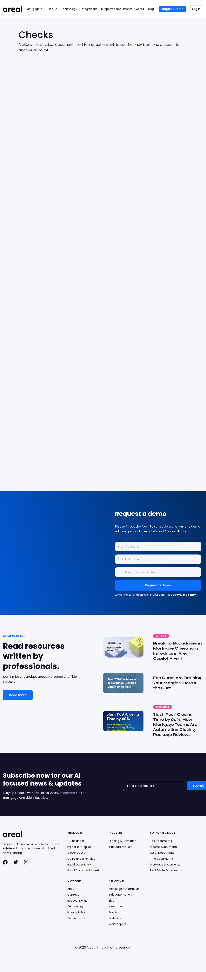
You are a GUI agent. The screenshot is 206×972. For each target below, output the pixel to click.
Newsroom (116, 906)
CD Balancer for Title (81, 859)
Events (113, 912)
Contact (73, 895)
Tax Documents (161, 841)
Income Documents (163, 847)
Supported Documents (116, 9)
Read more (17, 695)
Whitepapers (117, 924)
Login (196, 9)
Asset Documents (162, 853)
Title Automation (120, 847)
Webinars (115, 918)
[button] (34, 9)
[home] (12, 8)
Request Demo (172, 9)
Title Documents (161, 859)
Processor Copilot (79, 847)
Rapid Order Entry (79, 864)
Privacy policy (186, 594)
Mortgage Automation (124, 889)
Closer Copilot (76, 853)
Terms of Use (76, 918)
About (140, 9)
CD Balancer (75, 841)
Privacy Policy (76, 912)
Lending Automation (122, 841)
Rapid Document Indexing (84, 870)
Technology (69, 9)
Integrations (89, 9)
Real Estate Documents (166, 870)
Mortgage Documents (165, 864)
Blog (151, 9)
